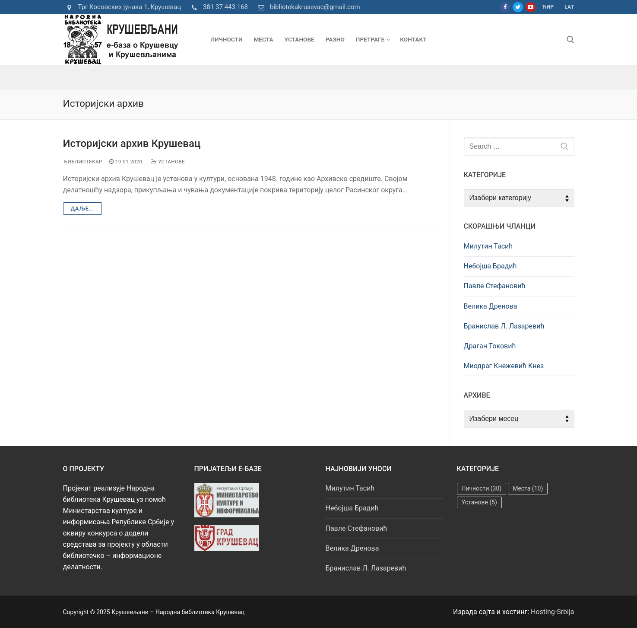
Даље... (82, 208)
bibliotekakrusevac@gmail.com (307, 7)
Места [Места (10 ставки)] (528, 488)
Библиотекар (82, 162)
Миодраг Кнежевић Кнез (504, 366)
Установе (168, 162)
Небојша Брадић (490, 266)
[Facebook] (505, 7)
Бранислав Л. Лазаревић (504, 326)
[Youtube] (531, 7)
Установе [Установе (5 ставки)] (479, 502)
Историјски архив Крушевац (132, 143)
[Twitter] (518, 7)
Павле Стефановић (495, 286)
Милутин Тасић (488, 246)
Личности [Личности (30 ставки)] (482, 488)
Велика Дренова (490, 306)
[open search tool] (570, 40)
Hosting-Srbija (552, 612)
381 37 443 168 (218, 7)
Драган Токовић (490, 346)
